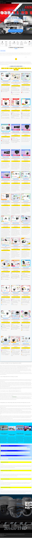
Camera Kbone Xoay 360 (14, 452)
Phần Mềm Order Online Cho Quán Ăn (6, 470)
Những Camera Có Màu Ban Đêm (23, 447)
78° (13, 68)
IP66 (5, 68)
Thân (30, 68)
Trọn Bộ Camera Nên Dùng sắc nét (4, 458)
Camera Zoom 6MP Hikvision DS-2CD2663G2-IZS (16, 81)
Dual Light (11, 68)
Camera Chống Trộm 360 (3, 71)
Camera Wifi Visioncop (3, 452)
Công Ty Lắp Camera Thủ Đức (16, 1)
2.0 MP (28, 68)
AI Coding (25, 68)
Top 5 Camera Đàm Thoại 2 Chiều (11, 447)
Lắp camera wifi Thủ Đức (23, 1)
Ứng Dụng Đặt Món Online (4, 462)
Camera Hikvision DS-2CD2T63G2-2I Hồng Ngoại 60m (6, 246)
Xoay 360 (17, 69)
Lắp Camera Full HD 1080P (9, 452)
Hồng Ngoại (16, 68)
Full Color (19, 68)
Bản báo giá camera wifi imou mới (4, 447)
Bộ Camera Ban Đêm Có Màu (28, 457)
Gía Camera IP (17, 447)
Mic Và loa (3, 68)
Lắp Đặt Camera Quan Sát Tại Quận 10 (3, 434)
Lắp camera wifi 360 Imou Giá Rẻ (21, 452)
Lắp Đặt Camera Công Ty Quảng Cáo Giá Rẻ (20, 434)
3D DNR (7, 68)
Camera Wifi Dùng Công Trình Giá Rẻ (28, 434)
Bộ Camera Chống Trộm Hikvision (12, 457)
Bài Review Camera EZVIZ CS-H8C (12, 434)
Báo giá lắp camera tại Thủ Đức (16, 30)
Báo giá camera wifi (27, 452)
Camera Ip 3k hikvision (16, 47)
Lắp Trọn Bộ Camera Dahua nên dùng (20, 457)
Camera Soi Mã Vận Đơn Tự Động (5, 487)
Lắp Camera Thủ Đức (9, 1)
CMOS (14, 69)
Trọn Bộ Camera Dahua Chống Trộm (4, 457)
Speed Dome (22, 68)
